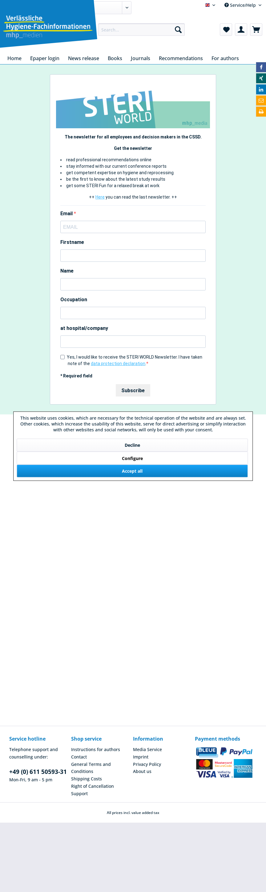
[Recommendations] (181, 58)
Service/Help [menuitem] (240, 5)
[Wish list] (226, 29)
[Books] (115, 58)
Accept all (132, 471)
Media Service (147, 749)
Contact (79, 757)
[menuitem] (141, 29)
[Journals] (141, 58)
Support (79, 793)
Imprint (140, 757)
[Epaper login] (45, 58)
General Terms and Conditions (91, 768)
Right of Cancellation (92, 786)
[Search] (178, 29)
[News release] (83, 58)
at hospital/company (84, 328)
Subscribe (133, 390)
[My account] (241, 29)
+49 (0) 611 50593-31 (38, 772)
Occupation (73, 299)
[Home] (14, 58)
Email (67, 213)
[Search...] (141, 29)
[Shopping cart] (256, 29)
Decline (132, 445)
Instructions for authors (95, 749)
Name (67, 271)
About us (142, 771)
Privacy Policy (147, 764)
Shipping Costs (86, 779)
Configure (132, 458)
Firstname (72, 242)
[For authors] (225, 58)
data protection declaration (118, 363)
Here (100, 197)
